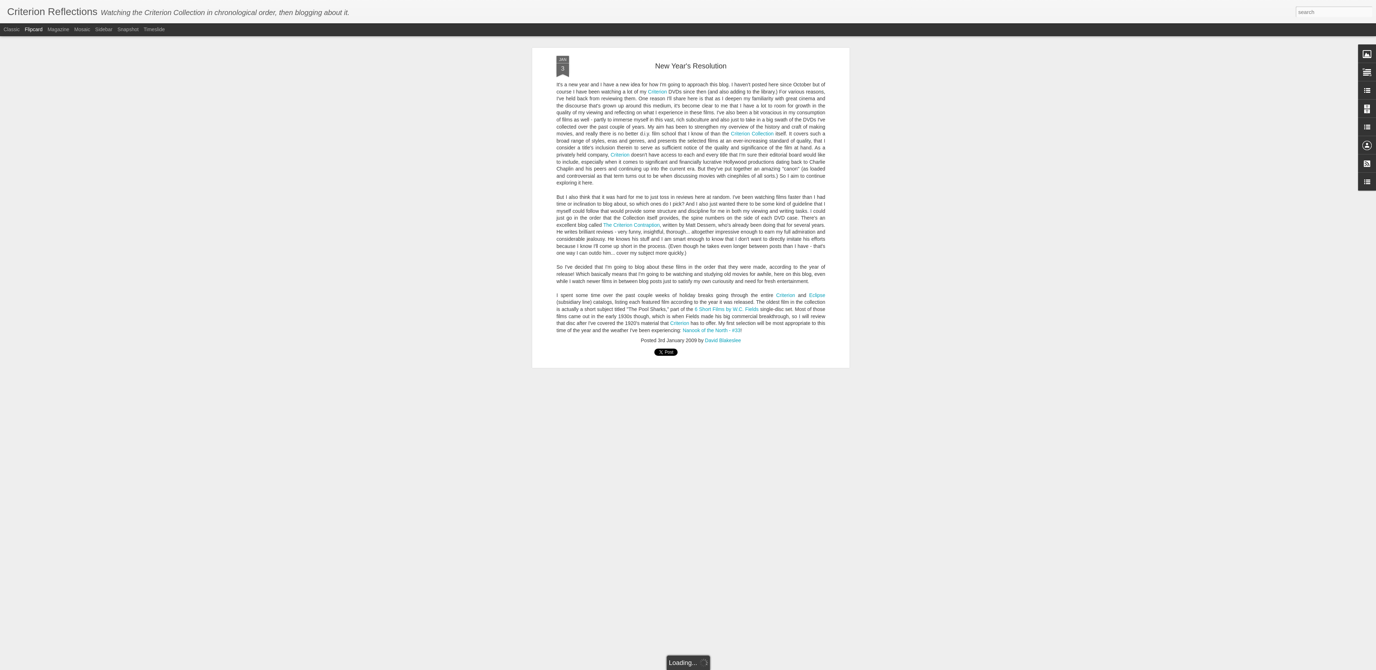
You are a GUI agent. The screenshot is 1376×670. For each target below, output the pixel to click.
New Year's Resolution (691, 66)
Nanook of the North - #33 (711, 330)
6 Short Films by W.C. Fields (727, 309)
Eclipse (817, 295)
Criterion (657, 92)
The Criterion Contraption (631, 225)
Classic (12, 29)
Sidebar (104, 29)
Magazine (59, 29)
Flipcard (34, 29)
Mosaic (82, 29)
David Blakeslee (723, 340)
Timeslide (154, 29)
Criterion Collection (752, 134)
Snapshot (128, 29)
